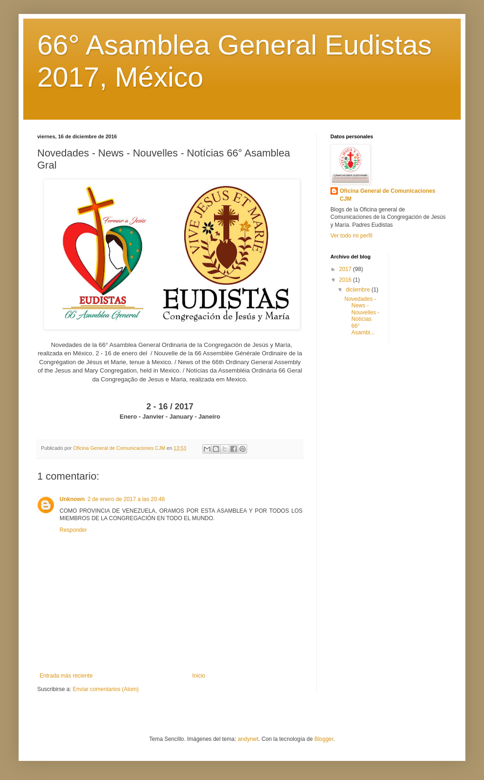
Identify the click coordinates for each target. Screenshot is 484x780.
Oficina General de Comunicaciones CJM (387, 195)
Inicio (198, 675)
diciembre (358, 289)
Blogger (323, 739)
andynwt (248, 739)
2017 (346, 269)
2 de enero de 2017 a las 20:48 (126, 499)
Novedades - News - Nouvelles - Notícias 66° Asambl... (361, 316)
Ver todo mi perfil (351, 235)
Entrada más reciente (66, 675)
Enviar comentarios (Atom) (106, 689)
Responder (73, 530)
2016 (346, 280)
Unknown (72, 499)
